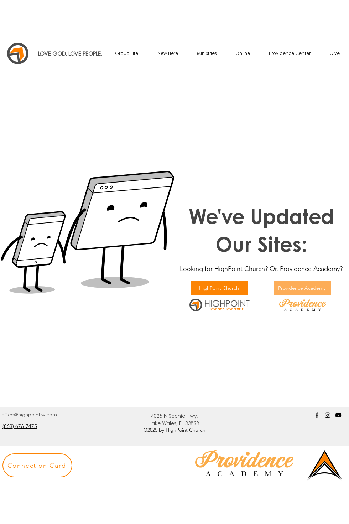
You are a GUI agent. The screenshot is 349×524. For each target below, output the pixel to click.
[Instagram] (327, 415)
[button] (37, 465)
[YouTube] (338, 415)
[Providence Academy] (302, 288)
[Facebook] (317, 415)
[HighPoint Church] (219, 288)
